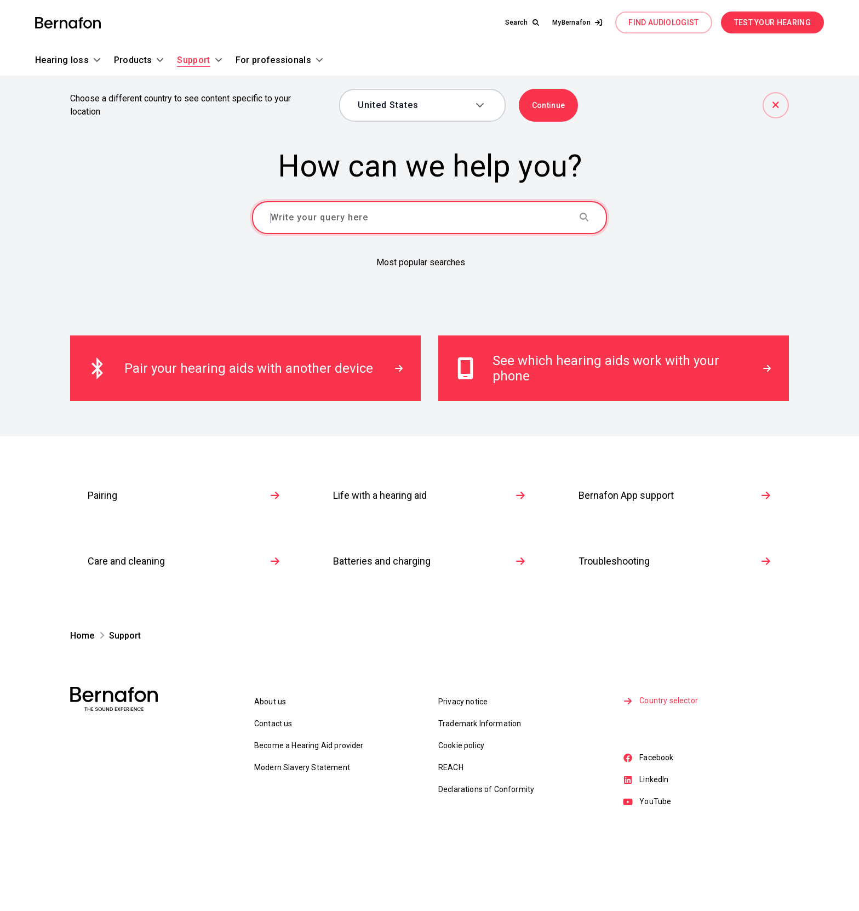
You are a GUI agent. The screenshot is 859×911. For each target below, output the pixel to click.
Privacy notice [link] (463, 766)
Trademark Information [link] (479, 788)
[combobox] (414, 105)
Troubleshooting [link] (675, 625)
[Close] (776, 105)
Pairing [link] (184, 560)
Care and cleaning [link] (184, 625)
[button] (577, 22)
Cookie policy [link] (461, 810)
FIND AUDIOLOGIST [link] (663, 22)
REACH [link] (450, 832)
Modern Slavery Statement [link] (302, 832)
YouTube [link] (648, 868)
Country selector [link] (661, 766)
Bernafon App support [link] (675, 560)
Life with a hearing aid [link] (429, 560)
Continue (548, 105)
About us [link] (270, 766)
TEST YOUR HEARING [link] (772, 22)
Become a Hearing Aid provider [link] (309, 810)
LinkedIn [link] (646, 846)
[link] (68, 23)
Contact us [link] (273, 788)
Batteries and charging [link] (429, 625)
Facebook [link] (649, 823)
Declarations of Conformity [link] (486, 854)
